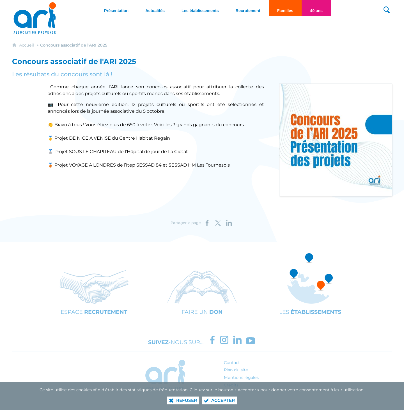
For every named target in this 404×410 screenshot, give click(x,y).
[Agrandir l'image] (335, 139)
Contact (232, 362)
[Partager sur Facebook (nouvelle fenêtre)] (207, 223)
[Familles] (285, 8)
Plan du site (236, 369)
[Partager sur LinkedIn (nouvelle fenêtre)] (229, 223)
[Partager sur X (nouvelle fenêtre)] (218, 223)
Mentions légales (241, 377)
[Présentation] (116, 8)
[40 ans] (316, 8)
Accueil (27, 45)
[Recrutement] (248, 8)
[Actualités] (155, 8)
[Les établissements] (200, 8)
